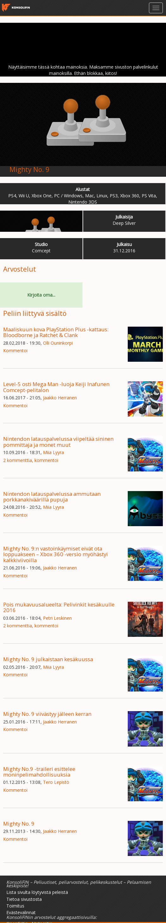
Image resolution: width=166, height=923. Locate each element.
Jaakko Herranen (60, 398)
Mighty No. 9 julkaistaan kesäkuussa (48, 659)
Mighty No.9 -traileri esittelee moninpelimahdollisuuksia (39, 771)
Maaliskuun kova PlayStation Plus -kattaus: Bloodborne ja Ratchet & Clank (55, 332)
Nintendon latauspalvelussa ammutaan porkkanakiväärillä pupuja (52, 496)
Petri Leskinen (57, 618)
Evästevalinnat (21, 912)
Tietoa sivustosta (24, 899)
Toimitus (15, 906)
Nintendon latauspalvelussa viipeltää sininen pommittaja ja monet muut (58, 441)
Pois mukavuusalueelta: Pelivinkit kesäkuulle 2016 (58, 607)
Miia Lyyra (53, 452)
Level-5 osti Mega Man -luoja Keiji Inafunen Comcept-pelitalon (56, 386)
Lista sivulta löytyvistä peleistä (37, 892)
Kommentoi (15, 351)
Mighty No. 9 (29, 169)
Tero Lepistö (56, 782)
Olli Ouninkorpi (58, 343)
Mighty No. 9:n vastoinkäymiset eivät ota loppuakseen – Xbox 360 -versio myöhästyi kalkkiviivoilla (55, 554)
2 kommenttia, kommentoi (30, 460)
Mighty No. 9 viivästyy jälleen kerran (47, 713)
